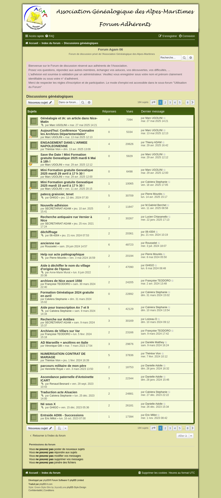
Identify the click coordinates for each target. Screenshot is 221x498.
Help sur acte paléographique (62, 254)
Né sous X (48, 404)
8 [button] (187, 102)
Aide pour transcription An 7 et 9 (64, 307)
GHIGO (54, 197)
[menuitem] (49, 36)
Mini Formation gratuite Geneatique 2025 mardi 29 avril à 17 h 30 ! (66, 171)
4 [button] (175, 102)
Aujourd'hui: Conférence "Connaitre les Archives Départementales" (67, 132)
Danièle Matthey (154, 342)
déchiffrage (48, 232)
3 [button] (170, 102)
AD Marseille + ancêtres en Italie (64, 342)
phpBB (46, 480)
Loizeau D (151, 319)
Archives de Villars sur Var (60, 331)
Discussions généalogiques (49, 96)
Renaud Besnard (59, 383)
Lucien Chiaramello (156, 216)
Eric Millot (50, 418)
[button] (153, 102)
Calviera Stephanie (156, 181)
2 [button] (165, 102)
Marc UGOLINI (58, 125)
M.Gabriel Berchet (155, 205)
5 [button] (180, 102)
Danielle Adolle (154, 365)
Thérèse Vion (52, 149)
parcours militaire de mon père (63, 365)
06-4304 (54, 235)
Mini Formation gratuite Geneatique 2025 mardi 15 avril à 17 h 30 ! (66, 183)
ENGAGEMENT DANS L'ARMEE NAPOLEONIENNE (63, 144)
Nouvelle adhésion (54, 205)
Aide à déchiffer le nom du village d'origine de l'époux (65, 267)
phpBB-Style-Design (76, 487)
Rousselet (51, 246)
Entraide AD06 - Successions (61, 415)
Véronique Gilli (53, 345)
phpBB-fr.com (46, 484)
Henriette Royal (54, 368)
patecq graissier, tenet (56, 194)
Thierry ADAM (153, 142)
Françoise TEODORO (57, 284)
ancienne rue (50, 243)
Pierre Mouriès (153, 193)
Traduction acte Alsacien (58, 392)
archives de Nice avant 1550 (61, 281)
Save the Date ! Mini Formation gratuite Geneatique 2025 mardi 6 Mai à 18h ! (68, 158)
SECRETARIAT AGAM (58, 208)
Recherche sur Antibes (57, 319)
